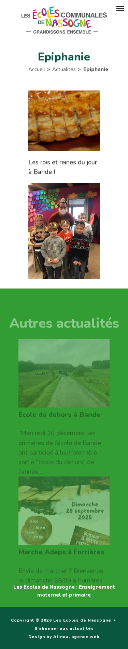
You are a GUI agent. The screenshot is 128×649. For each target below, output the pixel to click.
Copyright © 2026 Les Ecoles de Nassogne (61, 620)
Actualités (64, 70)
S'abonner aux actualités (64, 628)
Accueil (36, 70)
